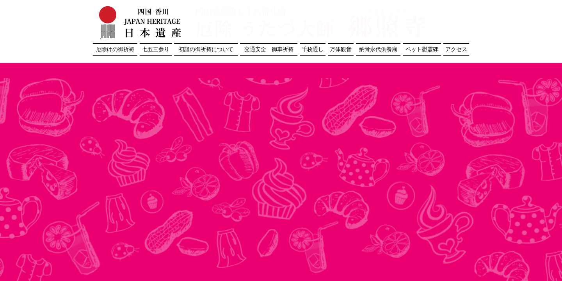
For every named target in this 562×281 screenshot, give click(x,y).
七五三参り (155, 49)
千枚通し (313, 49)
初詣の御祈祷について (206, 49)
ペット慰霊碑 (421, 49)
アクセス (456, 49)
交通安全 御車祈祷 (268, 49)
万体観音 (341, 49)
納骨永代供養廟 (378, 49)
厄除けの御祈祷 (115, 49)
